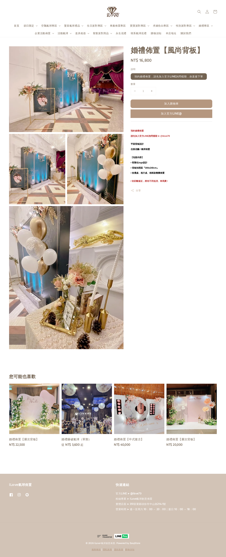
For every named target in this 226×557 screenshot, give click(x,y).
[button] (199, 12)
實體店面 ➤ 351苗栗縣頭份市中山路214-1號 (141, 503)
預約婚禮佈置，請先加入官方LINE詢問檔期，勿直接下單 (169, 76)
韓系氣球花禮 (139, 33)
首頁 (16, 25)
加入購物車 (171, 103)
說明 (133, 69)
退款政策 (118, 549)
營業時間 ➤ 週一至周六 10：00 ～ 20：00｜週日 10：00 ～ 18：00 (156, 509)
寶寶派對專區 (138, 25)
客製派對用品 (101, 33)
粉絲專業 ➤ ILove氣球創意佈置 (134, 498)
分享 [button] (136, 190)
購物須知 (156, 33)
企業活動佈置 (43, 33)
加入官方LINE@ (171, 113)
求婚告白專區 (161, 25)
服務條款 (96, 549)
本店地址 (171, 33)
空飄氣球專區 (49, 25)
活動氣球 (63, 33)
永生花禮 (121, 33)
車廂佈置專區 (118, 25)
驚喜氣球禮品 (72, 25)
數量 (133, 83)
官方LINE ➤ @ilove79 (128, 493)
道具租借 (80, 33)
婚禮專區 (204, 25)
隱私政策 (107, 549)
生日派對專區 (95, 25)
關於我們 (186, 33)
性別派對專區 (184, 25)
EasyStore (135, 543)
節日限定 (29, 25)
